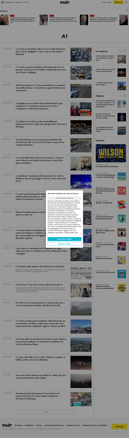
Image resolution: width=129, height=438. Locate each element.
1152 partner (55, 228)
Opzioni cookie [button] (64, 244)
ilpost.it (66, 230)
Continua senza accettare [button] (64, 198)
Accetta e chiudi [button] (64, 239)
